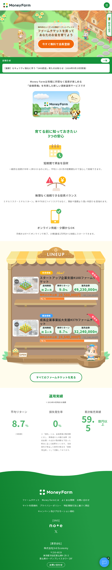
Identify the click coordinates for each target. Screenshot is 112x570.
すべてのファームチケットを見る (56, 377)
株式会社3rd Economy (56, 548)
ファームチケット (31, 500)
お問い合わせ (83, 500)
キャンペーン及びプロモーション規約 (56, 511)
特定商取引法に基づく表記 (76, 505)
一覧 (105, 60)
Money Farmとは (50, 500)
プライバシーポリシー (50, 505)
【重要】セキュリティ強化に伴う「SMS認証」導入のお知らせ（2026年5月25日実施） (46, 68)
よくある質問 (68, 500)
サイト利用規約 (30, 505)
